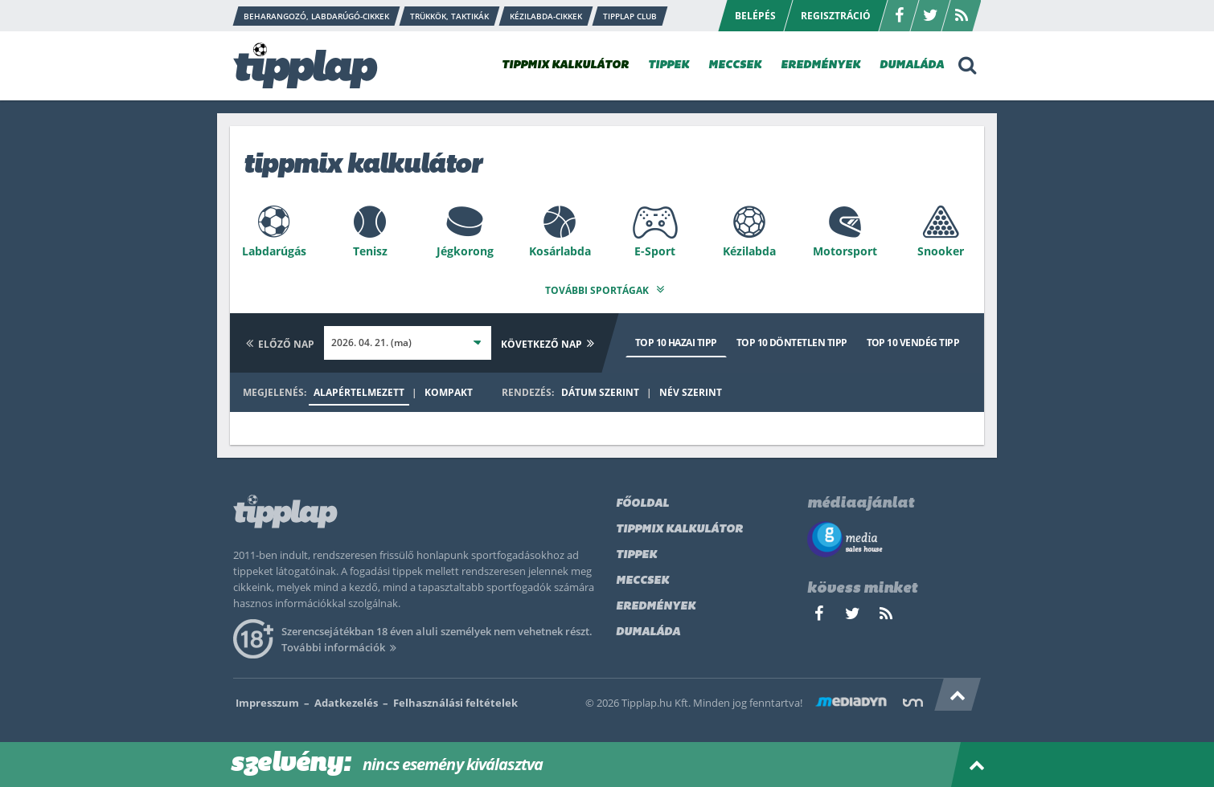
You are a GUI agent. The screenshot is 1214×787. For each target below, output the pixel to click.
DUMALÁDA (912, 65)
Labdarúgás (274, 251)
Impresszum (267, 698)
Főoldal (642, 499)
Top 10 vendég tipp (913, 338)
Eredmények (655, 602)
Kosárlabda (560, 251)
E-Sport (654, 251)
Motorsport (845, 251)
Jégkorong (465, 251)
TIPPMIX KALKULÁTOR (565, 65)
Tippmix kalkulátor (679, 525)
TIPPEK (668, 65)
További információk (341, 642)
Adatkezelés (346, 698)
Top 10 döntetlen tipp (791, 338)
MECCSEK (734, 65)
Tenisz (370, 251)
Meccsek (642, 576)
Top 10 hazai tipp (676, 338)
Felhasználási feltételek (455, 698)
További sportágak (607, 285)
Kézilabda (749, 251)
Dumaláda (648, 628)
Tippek (636, 550)
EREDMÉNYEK (820, 65)
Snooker (940, 251)
